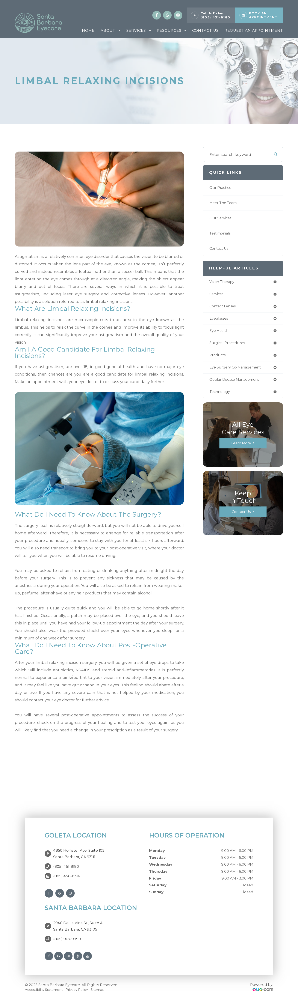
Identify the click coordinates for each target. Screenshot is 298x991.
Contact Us (205, 30)
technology (220, 395)
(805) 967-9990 (67, 930)
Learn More (241, 447)
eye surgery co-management (237, 370)
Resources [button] (171, 30)
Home (88, 30)
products (218, 357)
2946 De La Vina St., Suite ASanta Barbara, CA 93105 (78, 919)
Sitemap (107, 981)
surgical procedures (228, 345)
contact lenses (224, 307)
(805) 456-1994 (66, 872)
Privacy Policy (83, 981)
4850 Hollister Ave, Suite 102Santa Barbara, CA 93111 (78, 851)
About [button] (110, 30)
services (217, 294)
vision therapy (223, 282)
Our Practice (221, 187)
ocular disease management (237, 383)
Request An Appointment (254, 30)
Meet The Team (224, 203)
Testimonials (221, 233)
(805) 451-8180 (215, 17)
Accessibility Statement (46, 981)
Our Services (221, 218)
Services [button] (138, 30)
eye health (219, 332)
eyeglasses (220, 320)
